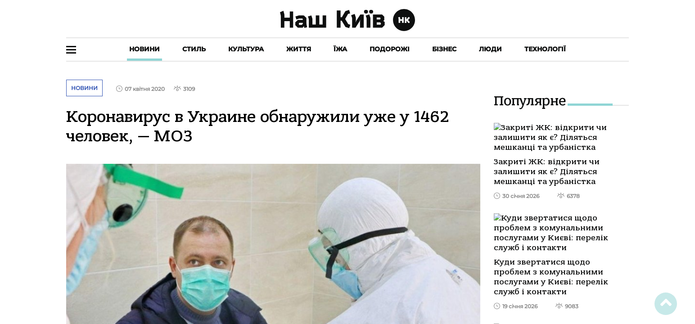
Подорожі (390, 49)
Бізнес (444, 49)
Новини (144, 49)
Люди (490, 49)
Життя (298, 49)
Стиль (194, 49)
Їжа (340, 49)
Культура (246, 49)
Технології (545, 49)
